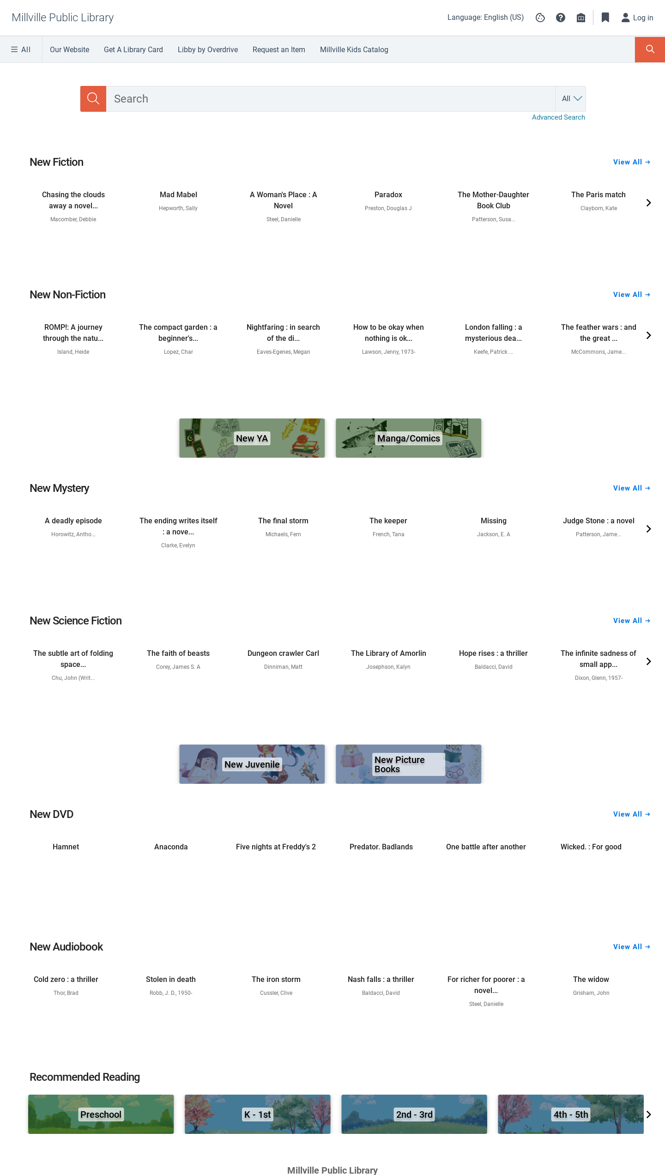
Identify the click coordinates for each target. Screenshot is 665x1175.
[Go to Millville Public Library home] (62, 17)
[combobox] (331, 88)
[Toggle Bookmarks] (605, 17)
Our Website (69, 49)
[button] (560, 17)
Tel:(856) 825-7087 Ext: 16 (427, 897)
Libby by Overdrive (208, 49)
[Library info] (581, 17)
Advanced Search (558, 106)
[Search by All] (573, 87)
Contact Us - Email (284, 912)
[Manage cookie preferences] (540, 17)
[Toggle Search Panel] (650, 49)
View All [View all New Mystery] (632, 466)
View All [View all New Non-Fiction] (632, 272)
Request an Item (279, 49)
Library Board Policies (374, 912)
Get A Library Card (133, 49)
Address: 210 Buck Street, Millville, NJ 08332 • (279, 897)
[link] (73, 180)
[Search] (93, 87)
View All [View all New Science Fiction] (632, 598)
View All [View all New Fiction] (632, 140)
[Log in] (637, 17)
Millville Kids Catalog (354, 49)
